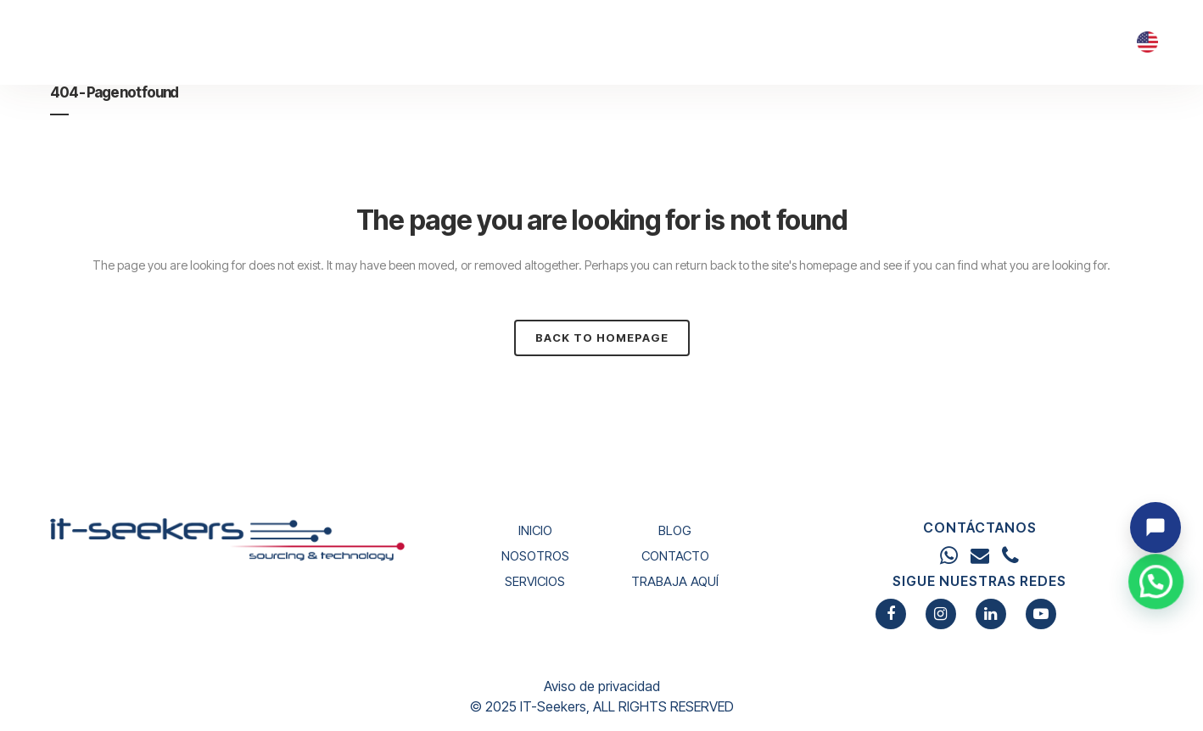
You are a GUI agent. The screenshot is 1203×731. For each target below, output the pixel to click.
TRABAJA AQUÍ (675, 581)
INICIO (535, 530)
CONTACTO (675, 556)
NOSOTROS (535, 556)
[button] (1159, 661)
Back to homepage (602, 337)
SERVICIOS (535, 581)
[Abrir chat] (1155, 527)
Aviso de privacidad (602, 686)
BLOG (674, 530)
